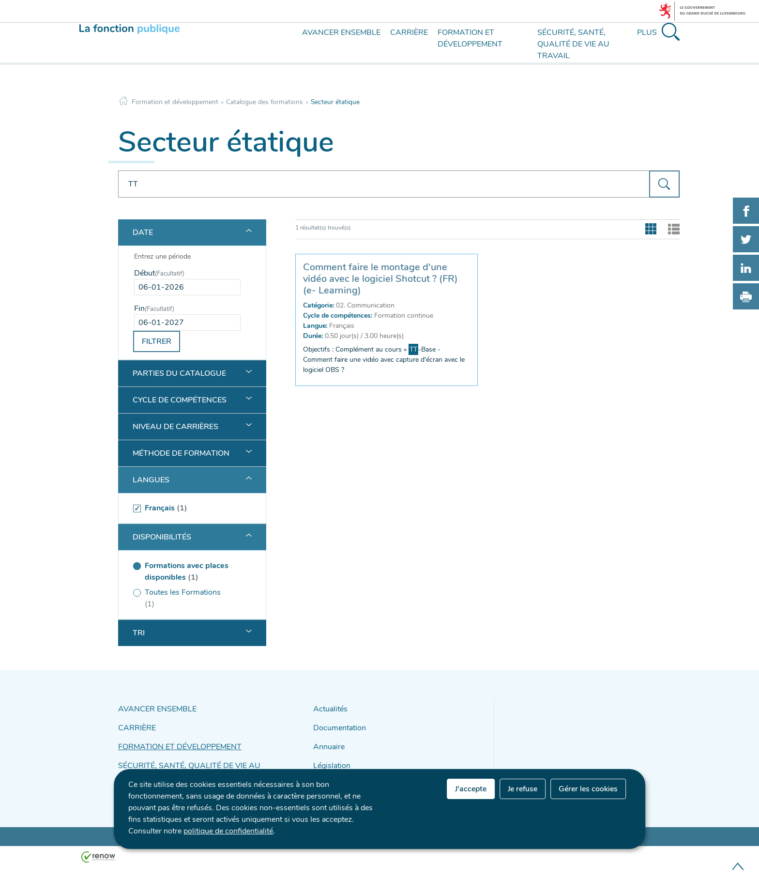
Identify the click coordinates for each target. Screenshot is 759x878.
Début (159, 273)
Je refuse (522, 789)
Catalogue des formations (264, 102)
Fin (154, 308)
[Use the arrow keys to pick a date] (187, 287)
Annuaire (326, 741)
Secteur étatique (335, 102)
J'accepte (470, 789)
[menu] (284, 52)
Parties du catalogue (179, 373)
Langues (151, 480)
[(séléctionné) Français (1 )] (187, 508)
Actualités (328, 707)
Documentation (336, 724)
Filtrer (156, 341)
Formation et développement (175, 102)
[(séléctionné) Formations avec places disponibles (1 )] (187, 571)
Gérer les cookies (588, 789)
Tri (139, 633)
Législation (329, 758)
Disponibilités (162, 537)
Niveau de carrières (175, 426)
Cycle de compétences (180, 400)
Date (143, 232)
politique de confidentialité (228, 831)
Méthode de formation (181, 453)
